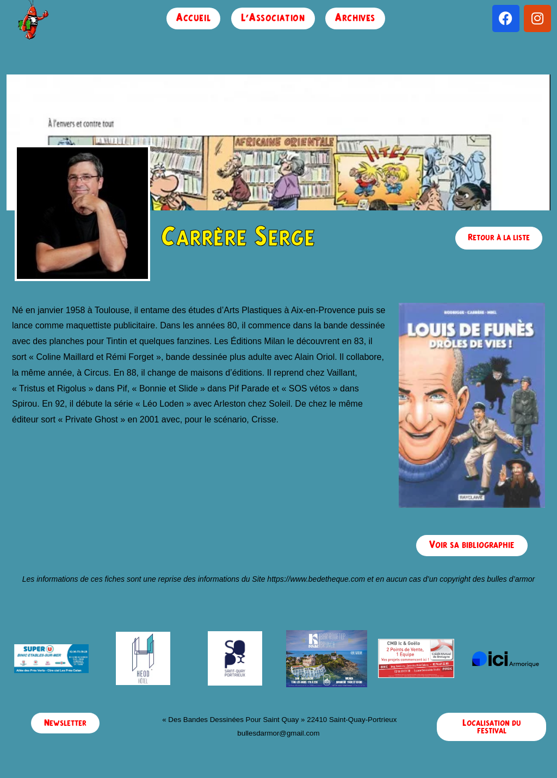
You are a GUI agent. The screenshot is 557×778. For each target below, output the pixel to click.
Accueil (193, 18)
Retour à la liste (499, 237)
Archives (355, 18)
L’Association (273, 18)
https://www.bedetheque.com (316, 579)
